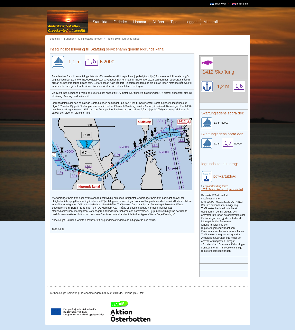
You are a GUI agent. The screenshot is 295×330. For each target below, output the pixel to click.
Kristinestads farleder (90, 38)
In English (240, 3)
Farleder (69, 38)
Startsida (55, 38)
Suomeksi (218, 3)
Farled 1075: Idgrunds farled (123, 38)
